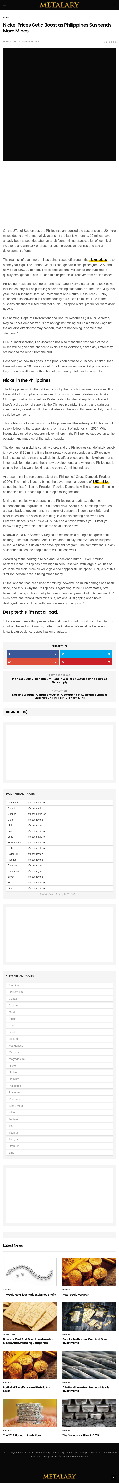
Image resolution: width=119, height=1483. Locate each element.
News (6, 18)
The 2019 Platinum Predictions (22, 1401)
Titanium (14, 1098)
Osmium (14, 1045)
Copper (13, 971)
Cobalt (13, 964)
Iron (11, 991)
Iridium (13, 985)
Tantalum (14, 1085)
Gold (12, 978)
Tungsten (14, 1105)
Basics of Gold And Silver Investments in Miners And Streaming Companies (28, 1307)
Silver (12, 1078)
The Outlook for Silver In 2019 (80, 1401)
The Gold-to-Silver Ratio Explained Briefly (29, 1261)
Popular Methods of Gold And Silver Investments (85, 1307)
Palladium (15, 1051)
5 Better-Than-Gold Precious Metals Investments (85, 1355)
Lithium (13, 1005)
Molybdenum (17, 1025)
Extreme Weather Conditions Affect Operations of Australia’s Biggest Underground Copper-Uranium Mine (59, 662)
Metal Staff (9, 42)
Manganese (16, 1011)
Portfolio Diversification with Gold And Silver (27, 1355)
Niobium (14, 1038)
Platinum (14, 1058)
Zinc (11, 1118)
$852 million (101, 447)
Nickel (12, 1031)
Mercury (14, 1018)
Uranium (14, 1112)
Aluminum (15, 951)
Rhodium (14, 1065)
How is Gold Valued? (75, 1261)
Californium (16, 958)
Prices (7, 1256)
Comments (17, 678)
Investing (9, 1300)
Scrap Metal (16, 1072)
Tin (11, 1092)
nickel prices (98, 226)
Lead (12, 998)
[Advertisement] (59, 162)
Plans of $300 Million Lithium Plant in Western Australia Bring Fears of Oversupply (59, 646)
